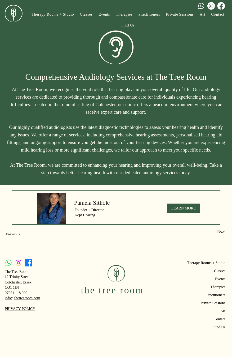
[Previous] (21, 234)
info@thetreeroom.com (22, 298)
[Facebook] (221, 6)
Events (220, 279)
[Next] (213, 231)
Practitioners (215, 295)
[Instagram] (211, 6)
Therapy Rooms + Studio (208, 263)
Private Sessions (213, 303)
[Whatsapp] (201, 6)
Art (222, 311)
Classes (219, 271)
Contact (219, 319)
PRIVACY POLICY (20, 309)
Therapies (217, 287)
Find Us (219, 327)
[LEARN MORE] (183, 208)
